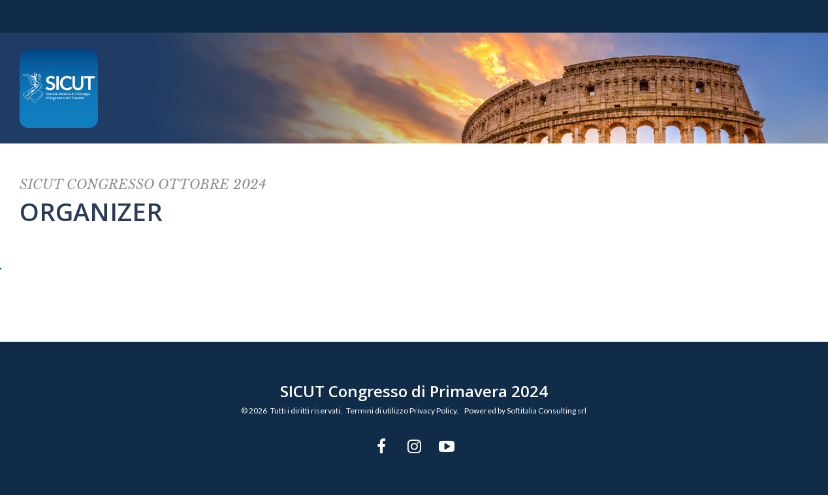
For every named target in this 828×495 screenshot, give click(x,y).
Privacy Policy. (433, 410)
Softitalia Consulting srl (546, 410)
